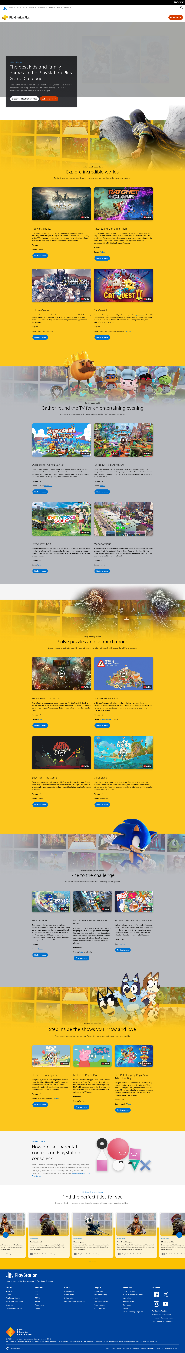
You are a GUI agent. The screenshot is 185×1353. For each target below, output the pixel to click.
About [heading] (9, 1285)
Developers (127, 1302)
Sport (39, 562)
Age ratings (127, 1295)
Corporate (9, 1302)
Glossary (126, 1306)
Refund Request (99, 1306)
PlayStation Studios (13, 1295)
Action (102, 249)
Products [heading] (39, 1285)
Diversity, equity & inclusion (74, 1299)
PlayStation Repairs (101, 1299)
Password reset (99, 1302)
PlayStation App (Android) (161, 1312)
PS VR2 (37, 1295)
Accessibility (69, 1292)
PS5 (18, 7)
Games (11, 7)
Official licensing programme (133, 1309)
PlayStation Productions (15, 1299)
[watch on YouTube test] (85, 214)
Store (58, 7)
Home (8, 1278)
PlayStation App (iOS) (160, 1308)
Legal (107, 1346)
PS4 (24, 7)
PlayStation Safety (100, 1292)
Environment (69, 1288)
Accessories (41, 7)
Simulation (48, 483)
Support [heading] (97, 1285)
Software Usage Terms (170, 1346)
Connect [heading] (156, 1285)
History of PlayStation (14, 1306)
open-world (139, 312)
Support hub (98, 1288)
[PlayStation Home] (4, 7)
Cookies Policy (154, 1346)
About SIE (9, 1288)
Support (66, 7)
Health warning (128, 1299)
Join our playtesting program (162, 1315)
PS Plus (31, 7)
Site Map (144, 1346)
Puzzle (39, 717)
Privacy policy (116, 1346)
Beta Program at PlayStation (162, 1319)
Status (96, 1295)
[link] (92, 1232)
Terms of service (129, 1288)
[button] (24, 96)
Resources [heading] (127, 1285)
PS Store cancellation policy (133, 1292)
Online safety (69, 1295)
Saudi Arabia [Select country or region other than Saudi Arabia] (14, 1346)
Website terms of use (131, 1346)
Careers (9, 1292)
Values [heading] (67, 1285)
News (51, 7)
